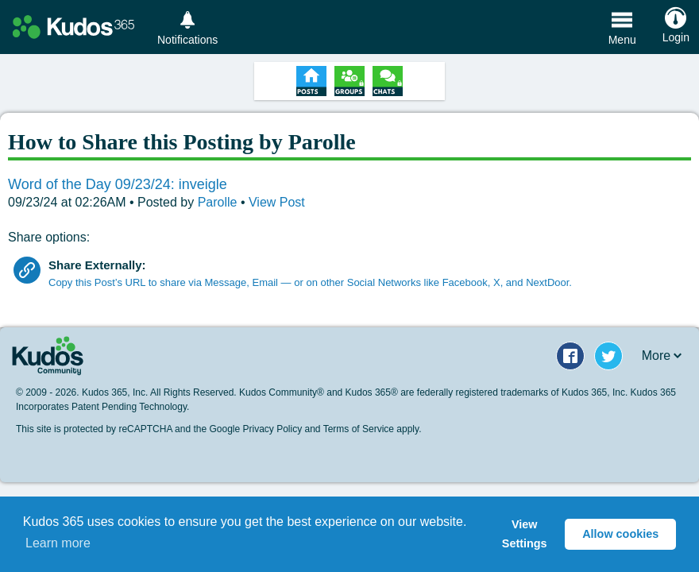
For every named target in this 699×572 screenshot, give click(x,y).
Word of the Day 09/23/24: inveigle (117, 184)
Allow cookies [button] (620, 534)
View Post (277, 202)
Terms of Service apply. (372, 429)
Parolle (219, 202)
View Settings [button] (524, 534)
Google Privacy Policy (255, 429)
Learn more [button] (58, 543)
